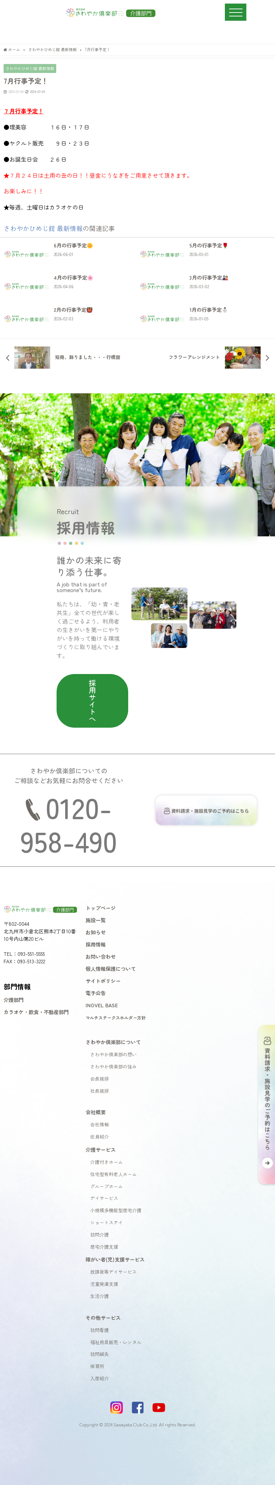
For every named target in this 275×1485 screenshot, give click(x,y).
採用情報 (96, 944)
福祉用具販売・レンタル (115, 1342)
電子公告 (96, 993)
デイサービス (104, 1198)
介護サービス (101, 1149)
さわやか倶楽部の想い (113, 1054)
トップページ (101, 907)
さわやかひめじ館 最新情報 (30, 68)
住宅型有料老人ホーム (113, 1174)
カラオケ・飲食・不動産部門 (36, 1012)
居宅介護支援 (104, 1246)
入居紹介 (99, 1378)
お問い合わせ (101, 956)
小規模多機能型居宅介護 (115, 1210)
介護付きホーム (106, 1162)
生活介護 (99, 1296)
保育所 (97, 1366)
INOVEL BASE (102, 1005)
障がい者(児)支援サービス (115, 1259)
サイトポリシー (103, 980)
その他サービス (103, 1317)
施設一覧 (96, 920)
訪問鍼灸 (99, 1354)
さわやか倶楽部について (113, 1042)
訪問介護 (99, 1234)
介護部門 (14, 999)
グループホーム (106, 1186)
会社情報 (99, 1124)
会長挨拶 (99, 1078)
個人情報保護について (111, 968)
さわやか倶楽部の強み (113, 1066)
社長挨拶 (99, 1090)
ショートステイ (106, 1222)
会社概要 (96, 1112)
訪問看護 (99, 1330)
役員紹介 (99, 1136)
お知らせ (96, 932)
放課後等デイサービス (113, 1271)
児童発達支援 (104, 1283)
